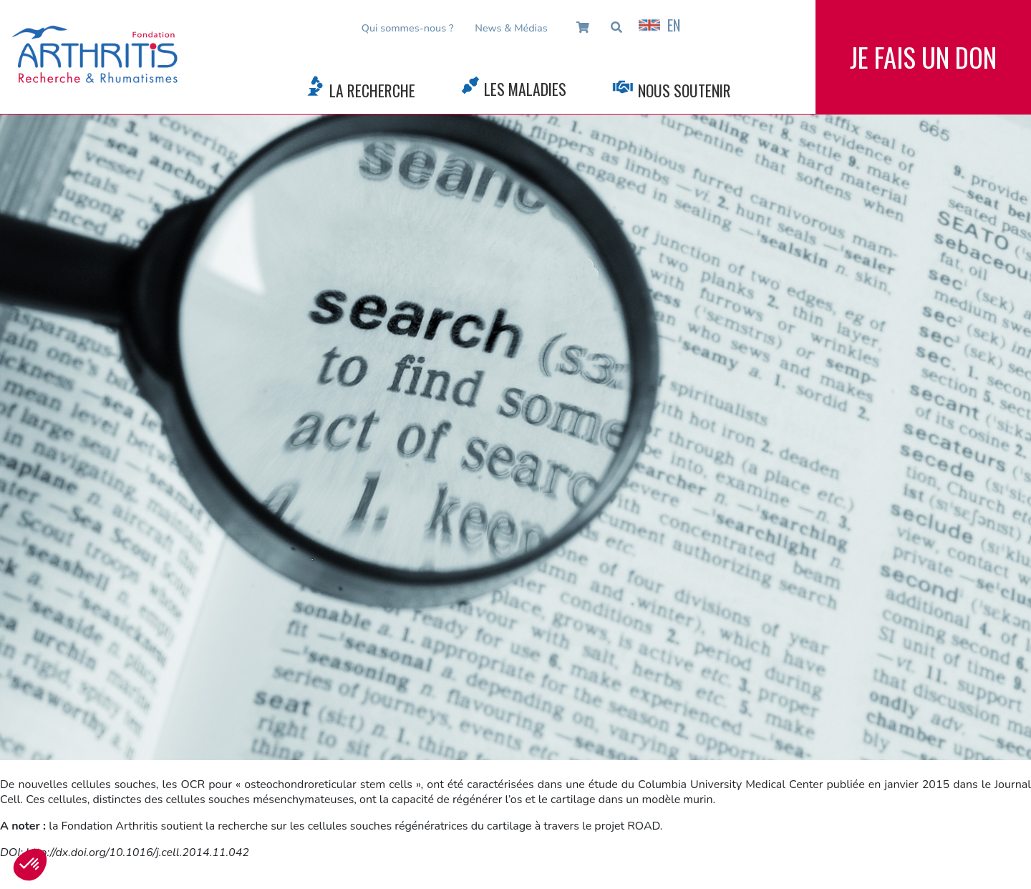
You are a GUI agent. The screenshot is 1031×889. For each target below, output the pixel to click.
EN (659, 25)
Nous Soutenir (684, 90)
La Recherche (372, 90)
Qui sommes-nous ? (408, 28)
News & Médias (511, 28)
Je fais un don (923, 57)
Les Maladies (525, 88)
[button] (30, 864)
